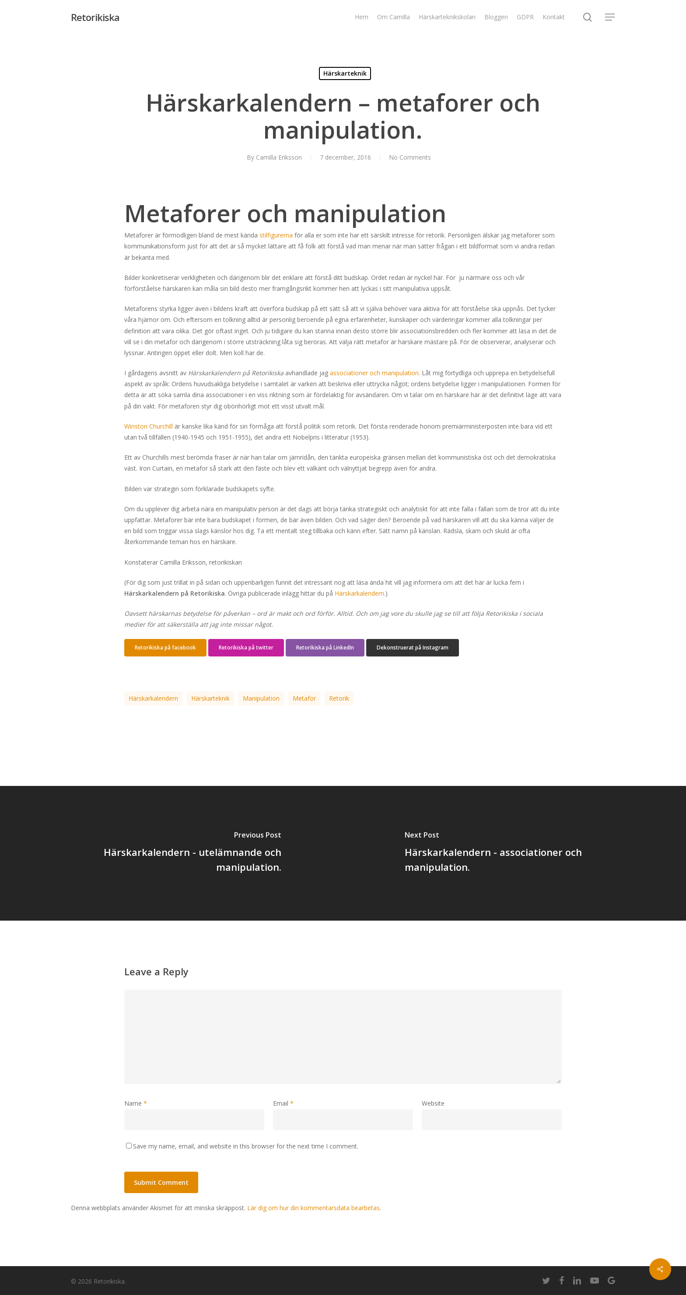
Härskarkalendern (359, 593)
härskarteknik (210, 698)
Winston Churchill (148, 426)
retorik (339, 698)
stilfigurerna (276, 235)
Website (433, 1103)
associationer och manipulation (374, 373)
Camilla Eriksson (279, 157)
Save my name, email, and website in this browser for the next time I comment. (245, 1146)
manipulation (261, 698)
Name (135, 1103)
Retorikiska (95, 17)
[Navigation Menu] (610, 17)
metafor (304, 698)
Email (283, 1103)
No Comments (410, 157)
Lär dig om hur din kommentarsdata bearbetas (313, 1208)
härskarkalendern (153, 698)
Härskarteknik (345, 73)
